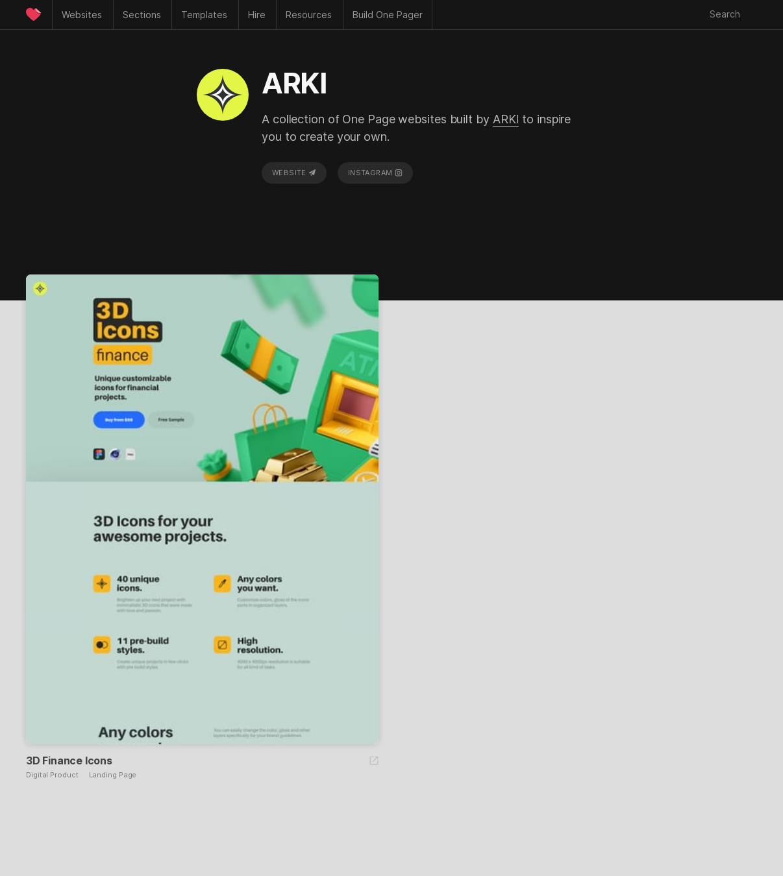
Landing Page (113, 775)
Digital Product (52, 775)
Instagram (375, 172)
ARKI (506, 119)
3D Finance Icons (69, 760)
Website (294, 172)
